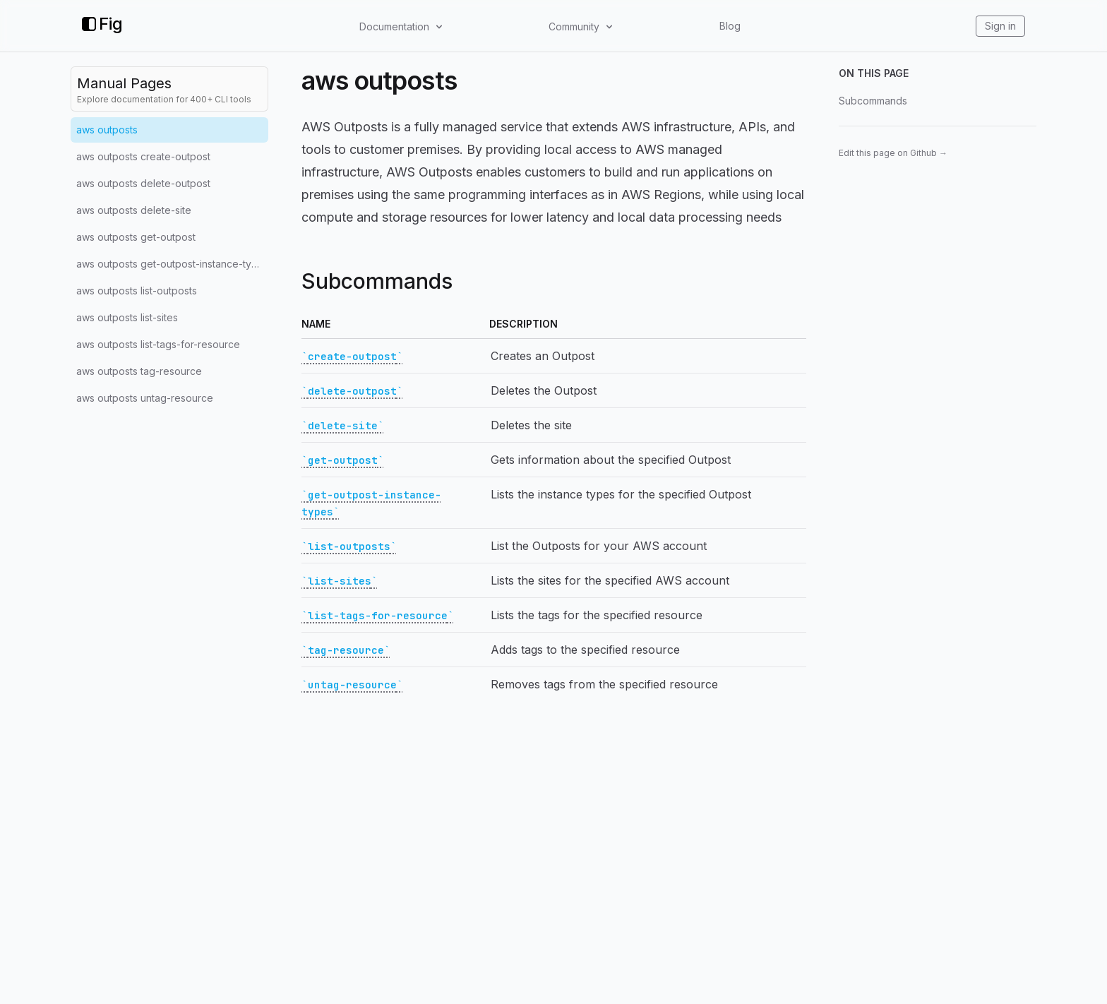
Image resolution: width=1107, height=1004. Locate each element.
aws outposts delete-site (133, 210)
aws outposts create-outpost (143, 156)
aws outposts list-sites (127, 317)
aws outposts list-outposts (136, 291)
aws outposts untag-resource (144, 398)
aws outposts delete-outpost (143, 183)
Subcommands (873, 101)
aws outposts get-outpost (136, 237)
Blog (730, 26)
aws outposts (107, 130)
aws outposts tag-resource (139, 371)
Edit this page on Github (893, 153)
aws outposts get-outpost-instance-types (172, 264)
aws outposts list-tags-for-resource (158, 344)
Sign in (1000, 26)
